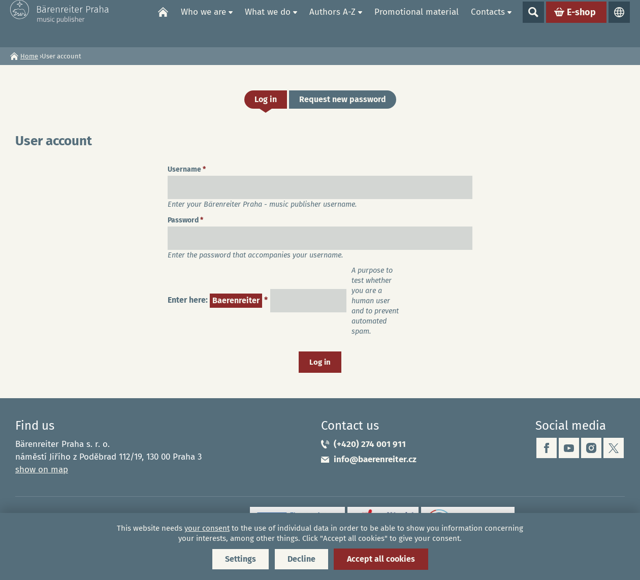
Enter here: (218, 301)
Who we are (203, 23)
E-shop (581, 23)
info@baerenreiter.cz (375, 459)
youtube (569, 448)
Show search (533, 23)
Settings (240, 559)
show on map (41, 469)
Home (163, 23)
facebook (546, 448)
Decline (301, 559)
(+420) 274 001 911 (370, 444)
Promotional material (416, 23)
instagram (591, 448)
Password (185, 220)
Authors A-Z (332, 23)
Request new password (342, 99)
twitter (613, 448)
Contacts (488, 23)
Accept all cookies (381, 559)
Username (187, 169)
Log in (270, 101)
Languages (619, 23)
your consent (207, 528)
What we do (268, 23)
